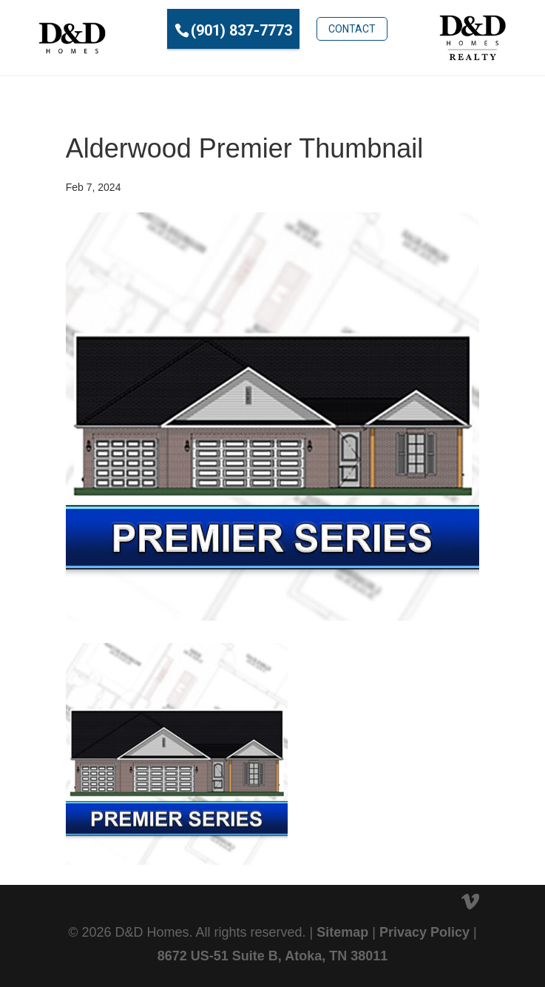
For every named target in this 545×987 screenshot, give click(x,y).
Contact (352, 29)
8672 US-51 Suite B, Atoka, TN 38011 (272, 956)
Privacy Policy (424, 932)
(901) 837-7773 (241, 30)
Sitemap (342, 932)
